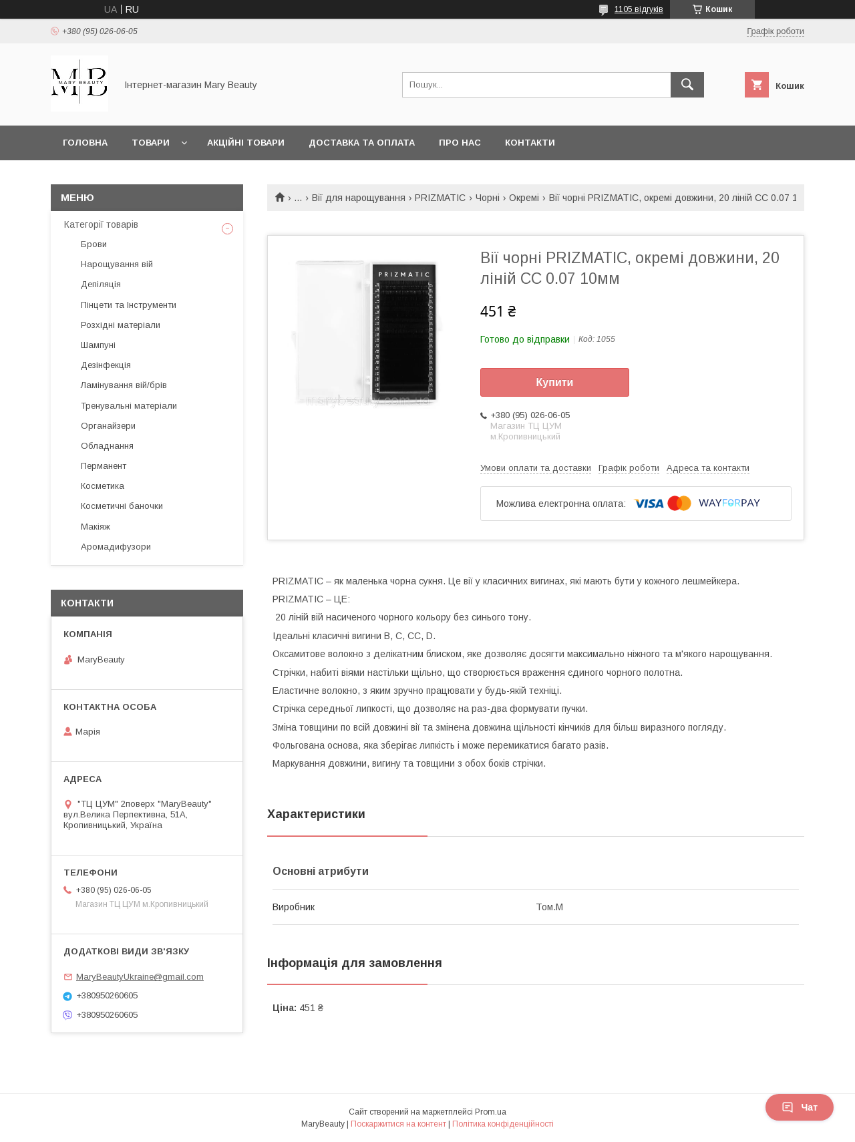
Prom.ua (490, 1112)
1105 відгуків (639, 9)
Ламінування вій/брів (124, 385)
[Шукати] (687, 85)
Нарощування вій (117, 264)
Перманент (103, 466)
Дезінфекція (106, 365)
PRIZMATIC (440, 197)
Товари (151, 143)
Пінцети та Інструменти (128, 305)
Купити (555, 382)
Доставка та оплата (362, 143)
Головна (85, 143)
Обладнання (107, 446)
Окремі (524, 197)
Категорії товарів (101, 224)
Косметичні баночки (122, 506)
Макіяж (95, 527)
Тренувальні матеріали (129, 406)
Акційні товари (246, 143)
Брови (94, 244)
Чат (800, 1107)
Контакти (530, 143)
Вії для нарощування (358, 197)
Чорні (488, 197)
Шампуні (98, 345)
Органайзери (108, 426)
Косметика (102, 486)
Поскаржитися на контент (398, 1124)
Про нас (460, 143)
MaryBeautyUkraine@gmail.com (140, 977)
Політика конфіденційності (503, 1124)
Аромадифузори (116, 547)
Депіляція (101, 284)
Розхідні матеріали (120, 325)
